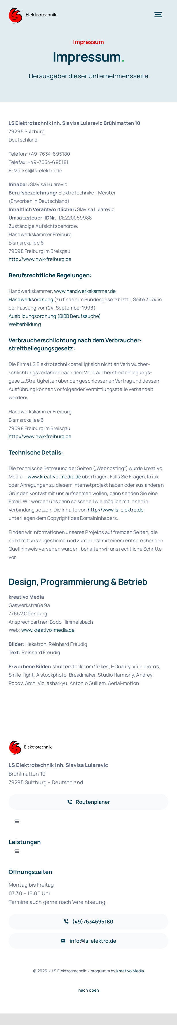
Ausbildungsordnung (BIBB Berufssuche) (55, 316)
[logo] (33, 8)
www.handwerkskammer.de (85, 291)
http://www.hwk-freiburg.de (40, 259)
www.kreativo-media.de (54, 476)
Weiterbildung (25, 324)
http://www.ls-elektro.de (116, 509)
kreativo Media (130, 971)
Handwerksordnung (31, 299)
